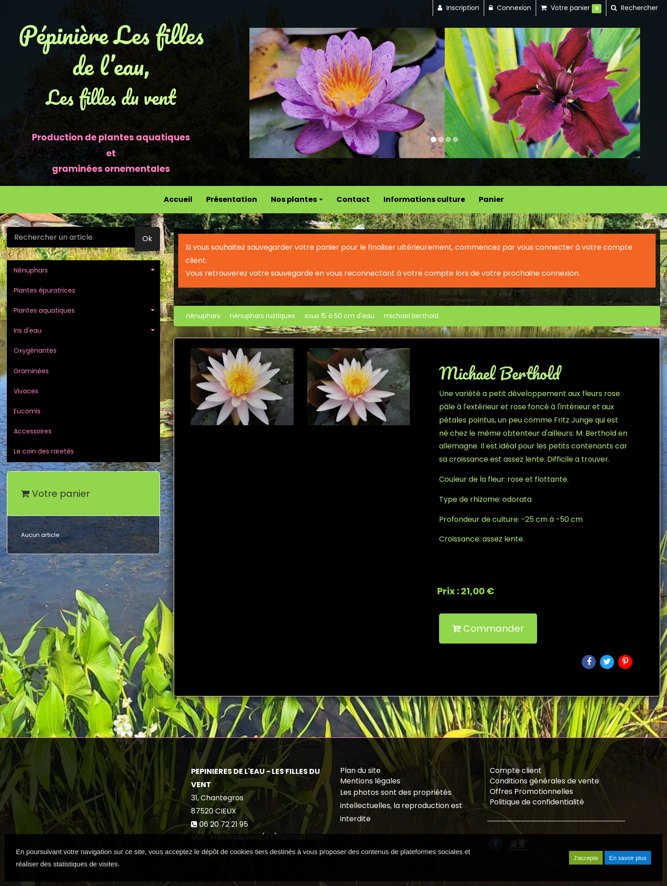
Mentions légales (370, 781)
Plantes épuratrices (44, 290)
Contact (353, 199)
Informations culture (424, 199)
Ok (147, 238)
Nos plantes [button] (297, 199)
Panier (491, 199)
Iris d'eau (27, 330)
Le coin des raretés (44, 451)
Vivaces (26, 391)
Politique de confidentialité (537, 802)
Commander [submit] (488, 628)
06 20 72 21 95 (223, 824)
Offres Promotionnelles (531, 791)
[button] (269, 93)
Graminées (31, 371)
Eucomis (27, 411)
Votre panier (55, 493)
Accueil (178, 199)
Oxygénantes (35, 350)
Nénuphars (31, 270)
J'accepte (586, 858)
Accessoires (33, 431)
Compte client (516, 770)
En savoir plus (627, 858)
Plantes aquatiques (44, 310)
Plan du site (360, 770)
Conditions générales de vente (544, 781)
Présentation (231, 199)
